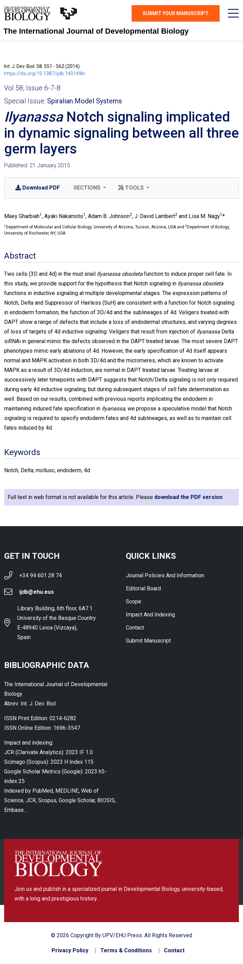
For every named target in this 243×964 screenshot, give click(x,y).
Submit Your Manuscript (176, 13)
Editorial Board (143, 588)
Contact (135, 627)
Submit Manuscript (148, 640)
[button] (89, 187)
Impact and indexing (150, 614)
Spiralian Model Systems (84, 101)
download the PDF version (188, 497)
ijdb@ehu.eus (36, 592)
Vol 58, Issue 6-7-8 (32, 88)
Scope (133, 601)
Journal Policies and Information (165, 575)
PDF (37, 187)
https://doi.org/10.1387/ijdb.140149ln (44, 73)
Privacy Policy (70, 950)
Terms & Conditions (126, 950)
